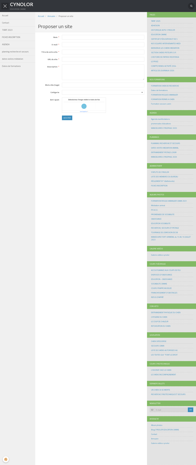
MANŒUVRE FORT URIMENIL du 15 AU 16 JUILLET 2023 (171, 238)
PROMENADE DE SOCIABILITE (162, 214)
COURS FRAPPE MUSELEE (161, 288)
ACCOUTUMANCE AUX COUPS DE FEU (166, 270)
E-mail (54, 44)
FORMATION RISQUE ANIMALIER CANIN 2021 (169, 200)
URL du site (52, 59)
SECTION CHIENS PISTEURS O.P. (163, 52)
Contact (5, 22)
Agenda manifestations (160, 119)
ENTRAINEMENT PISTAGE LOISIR (164, 152)
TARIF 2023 (7, 30)
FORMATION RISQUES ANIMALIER (164, 94)
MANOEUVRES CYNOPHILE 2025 (164, 128)
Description (52, 66)
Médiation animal (158, 205)
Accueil (5, 15)
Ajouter (67, 117)
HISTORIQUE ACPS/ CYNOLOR (163, 30)
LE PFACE (154, 61)
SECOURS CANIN (157, 345)
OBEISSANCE (156, 218)
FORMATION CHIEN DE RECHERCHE (165, 85)
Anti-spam (54, 99)
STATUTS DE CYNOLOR (160, 172)
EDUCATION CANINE (159, 34)
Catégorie (54, 92)
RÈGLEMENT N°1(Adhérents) (162, 181)
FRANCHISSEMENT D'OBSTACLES (164, 292)
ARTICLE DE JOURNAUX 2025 (162, 70)
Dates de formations (11, 66)
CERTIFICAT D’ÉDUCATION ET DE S (164, 39)
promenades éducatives (161, 123)
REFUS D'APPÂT (157, 297)
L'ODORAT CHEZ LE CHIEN (161, 370)
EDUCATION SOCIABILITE (160, 223)
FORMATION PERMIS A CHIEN (162, 99)
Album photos (156, 425)
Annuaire (51, 16)
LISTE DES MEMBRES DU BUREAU (164, 176)
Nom (55, 37)
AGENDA (6, 44)
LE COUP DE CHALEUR (159, 321)
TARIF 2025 (155, 21)
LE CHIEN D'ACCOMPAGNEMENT (163, 374)
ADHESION (155, 25)
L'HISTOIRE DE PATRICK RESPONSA (165, 57)
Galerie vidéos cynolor (160, 254)
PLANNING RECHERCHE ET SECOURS (165, 143)
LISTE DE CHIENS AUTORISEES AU (164, 350)
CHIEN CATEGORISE (158, 341)
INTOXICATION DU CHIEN (160, 326)
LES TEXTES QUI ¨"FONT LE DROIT (164, 354)
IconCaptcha (83, 111)
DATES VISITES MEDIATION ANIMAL (165, 147)
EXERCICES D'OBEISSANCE (161, 274)
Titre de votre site (49, 51)
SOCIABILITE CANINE (159, 283)
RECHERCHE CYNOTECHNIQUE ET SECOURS (168, 394)
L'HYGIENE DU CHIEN (159, 317)
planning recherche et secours (15, 51)
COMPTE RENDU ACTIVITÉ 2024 (163, 66)
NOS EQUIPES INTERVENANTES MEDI (165, 43)
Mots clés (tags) (52, 84)
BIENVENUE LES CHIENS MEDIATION (165, 48)
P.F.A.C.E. (154, 209)
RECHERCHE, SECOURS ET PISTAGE (165, 227)
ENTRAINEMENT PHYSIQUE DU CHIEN (165, 312)
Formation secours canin (161, 103)
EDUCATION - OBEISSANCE (161, 279)
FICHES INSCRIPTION (11, 37)
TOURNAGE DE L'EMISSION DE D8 (164, 232)
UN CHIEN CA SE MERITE (160, 389)
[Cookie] (6, 459)
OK (190, 409)
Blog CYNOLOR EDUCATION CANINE (165, 429)
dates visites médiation (12, 58)
